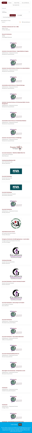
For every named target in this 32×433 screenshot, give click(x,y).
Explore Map (16, 2)
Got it (20, 424)
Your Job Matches (25, 2)
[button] (19, 15)
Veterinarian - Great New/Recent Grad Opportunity (13, 421)
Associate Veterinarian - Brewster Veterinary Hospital (13, 281)
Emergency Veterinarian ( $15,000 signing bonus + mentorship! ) (15, 239)
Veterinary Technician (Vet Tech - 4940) (10, 26)
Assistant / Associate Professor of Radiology (11, 137)
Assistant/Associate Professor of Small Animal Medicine (14, 120)
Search (4, 2)
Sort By (3, 22)
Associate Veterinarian (7, 176)
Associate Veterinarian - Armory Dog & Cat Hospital (13, 302)
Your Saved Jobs (16, 5)
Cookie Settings (14, 424)
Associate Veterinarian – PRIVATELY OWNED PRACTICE (13, 152)
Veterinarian (4, 387)
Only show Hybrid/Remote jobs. (9, 17)
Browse (9, 2)
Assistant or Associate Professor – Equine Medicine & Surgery (15, 51)
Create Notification (26, 22)
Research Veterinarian (7, 34)
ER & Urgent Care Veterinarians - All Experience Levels (13, 370)
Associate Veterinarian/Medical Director (10, 353)
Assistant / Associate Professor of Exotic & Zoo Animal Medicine (16, 68)
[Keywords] (16, 8)
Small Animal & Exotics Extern (8, 231)
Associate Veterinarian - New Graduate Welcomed (12, 336)
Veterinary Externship (6, 260)
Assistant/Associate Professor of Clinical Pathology (13, 85)
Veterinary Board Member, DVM (8, 160)
